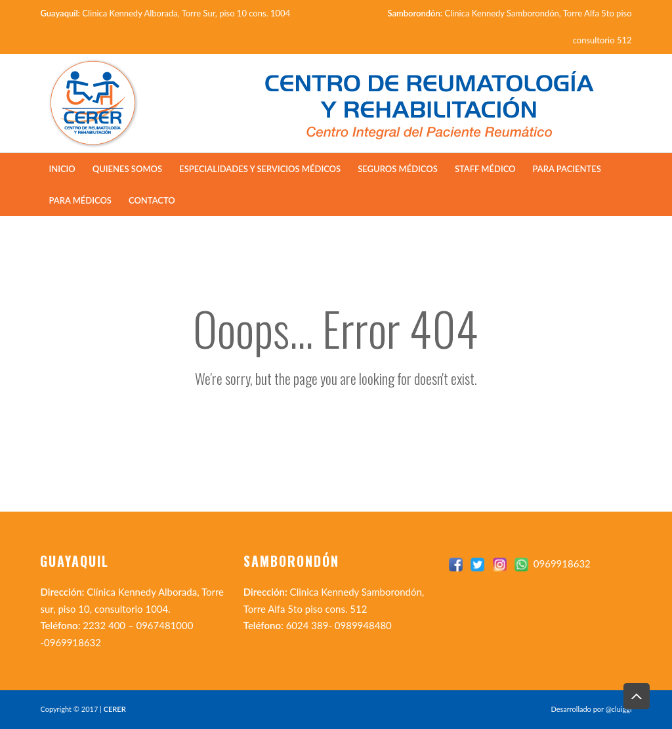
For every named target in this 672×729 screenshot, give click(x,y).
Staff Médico (485, 169)
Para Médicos (80, 200)
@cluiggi (619, 709)
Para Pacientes (567, 169)
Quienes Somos (127, 169)
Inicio (62, 169)
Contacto (152, 200)
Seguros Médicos (398, 169)
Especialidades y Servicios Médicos (260, 169)
